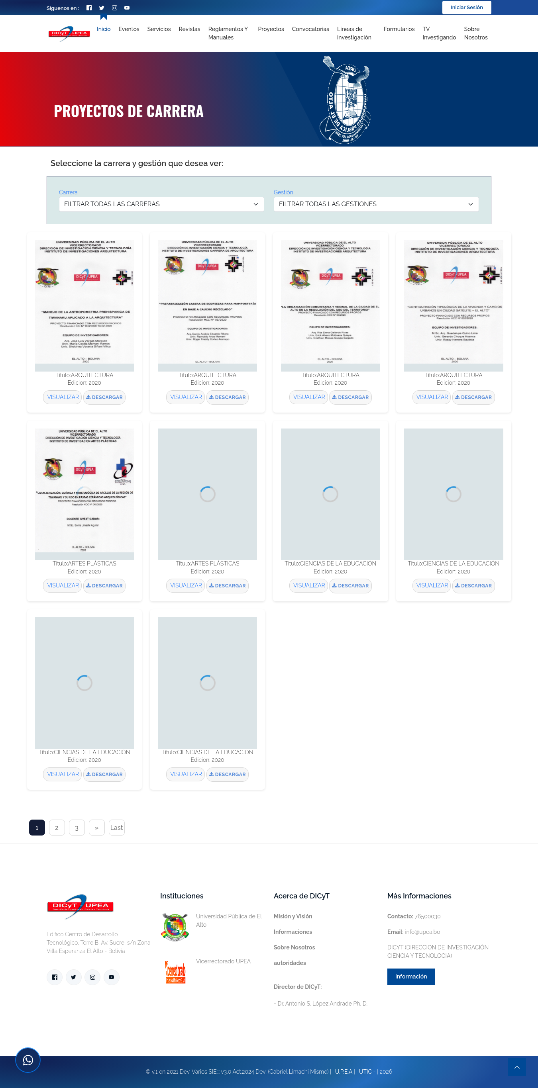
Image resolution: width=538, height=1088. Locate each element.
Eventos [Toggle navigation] (129, 29)
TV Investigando (439, 33)
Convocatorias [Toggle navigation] (310, 29)
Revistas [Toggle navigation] (189, 29)
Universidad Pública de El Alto (210, 920)
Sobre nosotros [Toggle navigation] (476, 33)
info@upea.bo (413, 932)
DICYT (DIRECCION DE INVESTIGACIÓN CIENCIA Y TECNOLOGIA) (438, 951)
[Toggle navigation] (356, 33)
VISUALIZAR (62, 397)
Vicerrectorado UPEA (205, 961)
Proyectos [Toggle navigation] (271, 29)
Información (411, 976)
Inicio (103, 29)
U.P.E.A (344, 1071)
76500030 (414, 916)
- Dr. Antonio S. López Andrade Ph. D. (320, 995)
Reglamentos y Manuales (228, 33)
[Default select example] (161, 204)
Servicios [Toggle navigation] (159, 29)
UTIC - (367, 1071)
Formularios (399, 29)
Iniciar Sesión (467, 7)
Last (116, 828)
